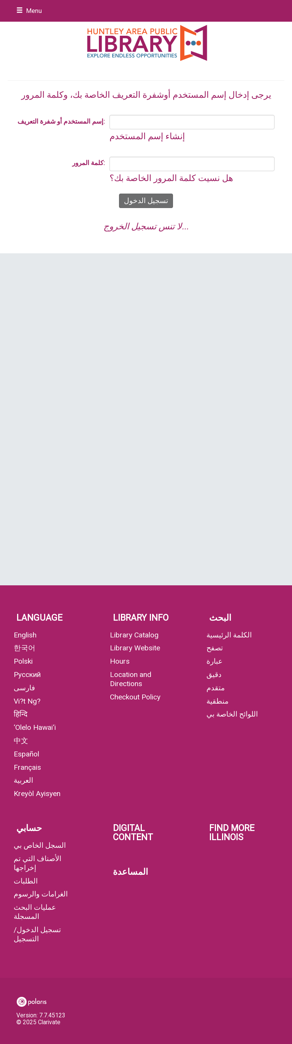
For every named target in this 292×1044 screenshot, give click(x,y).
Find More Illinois (231, 832)
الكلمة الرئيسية (229, 635)
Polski (23, 661)
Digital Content (133, 832)
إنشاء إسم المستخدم (147, 136)
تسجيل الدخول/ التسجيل (37, 934)
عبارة (214, 661)
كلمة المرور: (88, 163)
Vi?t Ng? (27, 701)
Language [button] (39, 618)
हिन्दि (20, 714)
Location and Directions (130, 679)
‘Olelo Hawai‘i (35, 727)
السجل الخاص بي (40, 845)
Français (27, 767)
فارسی (24, 687)
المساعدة (130, 872)
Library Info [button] (140, 618)
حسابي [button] (29, 828)
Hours (120, 661)
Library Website (135, 648)
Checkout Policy (135, 697)
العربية (23, 780)
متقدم (215, 687)
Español (26, 754)
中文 (21, 740)
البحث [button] (220, 618)
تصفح (214, 648)
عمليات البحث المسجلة (35, 912)
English (25, 635)
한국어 (24, 648)
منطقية (217, 701)
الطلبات (26, 881)
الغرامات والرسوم (41, 894)
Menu (29, 10)
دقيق (213, 674)
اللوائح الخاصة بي (232, 714)
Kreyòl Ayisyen (37, 793)
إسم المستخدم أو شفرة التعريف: (61, 121)
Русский (27, 674)
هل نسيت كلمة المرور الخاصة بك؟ (171, 178)
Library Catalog (134, 635)
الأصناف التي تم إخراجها (37, 863)
